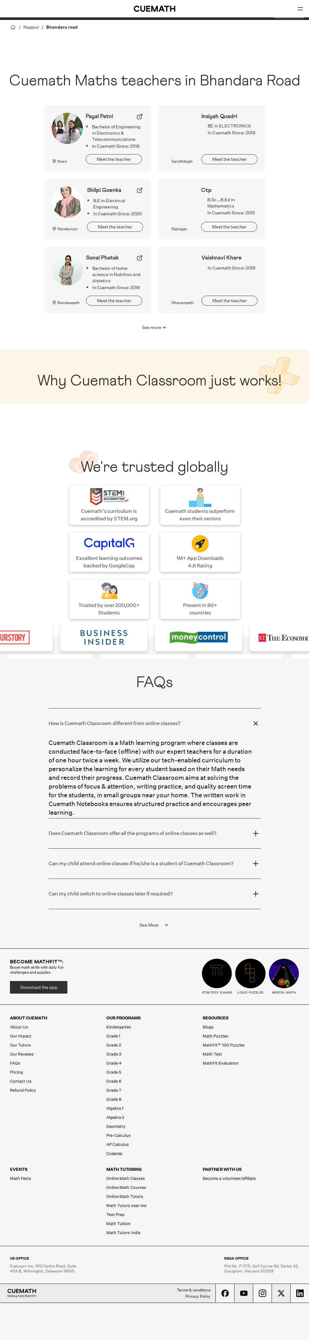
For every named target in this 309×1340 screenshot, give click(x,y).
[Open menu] (300, 8)
